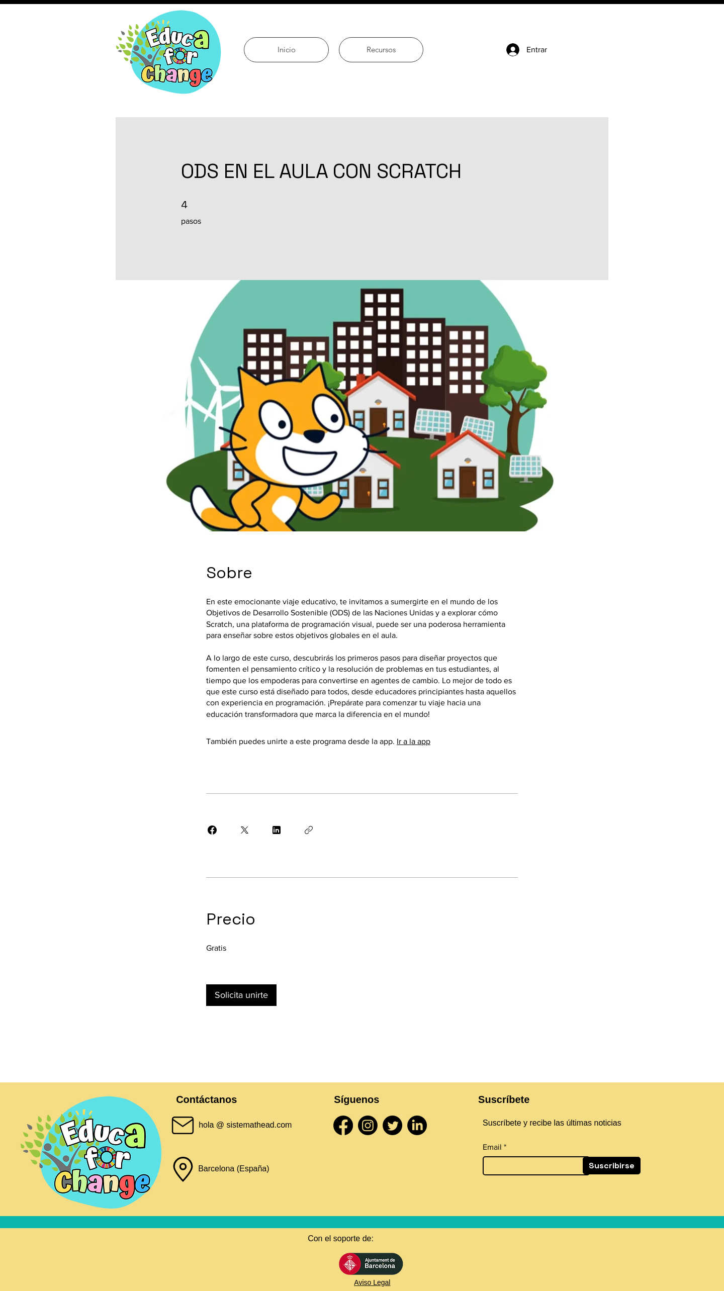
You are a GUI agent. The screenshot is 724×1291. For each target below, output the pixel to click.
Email (492, 1147)
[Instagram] (368, 1125)
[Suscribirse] (612, 1165)
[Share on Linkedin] (276, 830)
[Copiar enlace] (309, 830)
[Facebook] (343, 1125)
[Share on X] (244, 830)
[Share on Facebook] (212, 830)
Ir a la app (413, 741)
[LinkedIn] (417, 1125)
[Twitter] (392, 1125)
